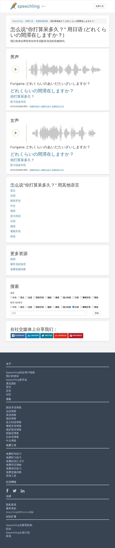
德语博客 (11, 418)
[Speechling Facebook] (9, 491)
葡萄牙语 (15, 231)
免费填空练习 (13, 468)
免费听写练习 (13, 453)
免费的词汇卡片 (15, 461)
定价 (8, 390)
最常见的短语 (18, 264)
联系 (8, 536)
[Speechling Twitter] (16, 491)
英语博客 (11, 414)
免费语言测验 (13, 464)
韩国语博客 (12, 433)
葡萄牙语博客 (13, 425)
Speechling (17, 21)
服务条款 (11, 508)
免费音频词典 (42, 21)
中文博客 (11, 440)
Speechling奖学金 (16, 379)
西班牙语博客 (13, 407)
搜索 (97, 313)
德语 (12, 210)
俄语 (12, 226)
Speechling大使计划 (18, 532)
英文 (12, 190)
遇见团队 (11, 383)
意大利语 (15, 215)
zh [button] (44, 6)
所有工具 (11, 475)
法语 (12, 195)
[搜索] (48, 313)
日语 (12, 221)
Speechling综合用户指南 (20, 372)
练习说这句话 (18, 101)
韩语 (12, 236)
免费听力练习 (13, 457)
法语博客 (11, 411)
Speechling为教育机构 (19, 525)
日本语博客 (12, 436)
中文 (12, 205)
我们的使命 (12, 375)
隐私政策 (11, 504)
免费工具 (100, 6)
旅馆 (12, 259)
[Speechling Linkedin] (24, 491)
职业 (8, 528)
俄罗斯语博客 (13, 429)
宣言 (8, 386)
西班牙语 (15, 200)
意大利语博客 (13, 422)
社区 (8, 394)
